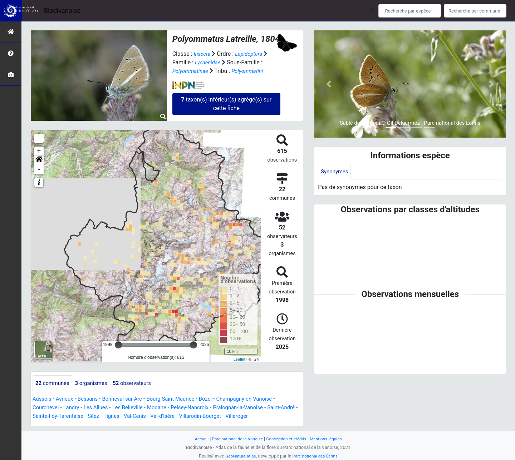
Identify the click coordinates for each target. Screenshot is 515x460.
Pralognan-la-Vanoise (252, 408)
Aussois (43, 399)
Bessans (91, 399)
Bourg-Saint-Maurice (180, 399)
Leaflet (239, 359)
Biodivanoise (62, 10)
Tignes (136, 416)
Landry (74, 408)
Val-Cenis (161, 416)
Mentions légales (330, 438)
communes (53, 383)
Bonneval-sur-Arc (128, 399)
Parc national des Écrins (316, 456)
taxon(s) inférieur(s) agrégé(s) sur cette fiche (226, 104)
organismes (95, 383)
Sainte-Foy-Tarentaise (79, 416)
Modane (165, 408)
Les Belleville (134, 408)
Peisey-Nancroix (200, 408)
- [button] (39, 169)
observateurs (138, 383)
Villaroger (270, 416)
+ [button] (39, 151)
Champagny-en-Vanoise (259, 399)
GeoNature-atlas (238, 456)
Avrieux (66, 399)
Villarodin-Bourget (231, 416)
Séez (117, 416)
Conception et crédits (287, 438)
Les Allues (100, 408)
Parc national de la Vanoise (235, 438)
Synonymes (335, 171)
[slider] (118, 344)
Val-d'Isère (191, 416)
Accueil (196, 438)
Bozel (218, 399)
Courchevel (47, 408)
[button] (39, 160)
